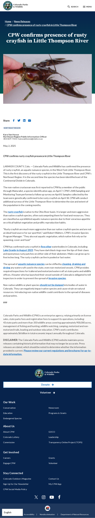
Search (74, 7)
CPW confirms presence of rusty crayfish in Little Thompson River (42, 25)
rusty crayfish (15, 211)
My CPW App (55, 484)
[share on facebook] (13, 120)
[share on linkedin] (24, 120)
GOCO (52, 431)
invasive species (57, 278)
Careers (6, 458)
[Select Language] (12, 512)
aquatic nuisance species (31, 264)
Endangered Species (12, 418)
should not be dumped (52, 285)
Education (7, 413)
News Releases (22, 21)
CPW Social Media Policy (15, 489)
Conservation (9, 407)
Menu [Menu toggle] (89, 7)
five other (46, 246)
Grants (52, 458)
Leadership (54, 437)
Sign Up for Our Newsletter (16, 484)
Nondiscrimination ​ (47, 514)
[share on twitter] (19, 120)
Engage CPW (9, 463)
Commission (9, 442)
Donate (45, 384)
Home (8, 21)
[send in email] (29, 120)
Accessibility (29, 514)
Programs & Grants (57, 413)
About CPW (8, 431)
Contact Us (54, 478)
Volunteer (46, 392)
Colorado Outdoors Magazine (17, 478)
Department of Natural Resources (75, 514)
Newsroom (54, 407)
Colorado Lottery (11, 437)
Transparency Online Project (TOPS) (65, 442)
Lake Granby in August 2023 (18, 250)
